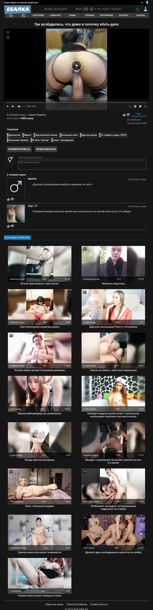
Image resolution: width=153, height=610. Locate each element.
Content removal (98, 604)
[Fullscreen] (145, 106)
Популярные (106, 15)
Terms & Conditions (76, 604)
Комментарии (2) (19, 149)
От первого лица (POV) (114, 135)
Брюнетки (14, 135)
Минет (27, 135)
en (142, 2)
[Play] (76, 65)
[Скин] (140, 106)
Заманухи (55, 15)
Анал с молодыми (63, 140)
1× (130, 106)
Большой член (69, 135)
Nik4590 (32, 179)
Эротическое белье (46, 135)
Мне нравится (124, 114)
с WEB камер (26, 118)
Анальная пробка (18, 140)
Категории (38, 15)
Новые (72, 15)
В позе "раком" (40, 140)
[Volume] (21, 106)
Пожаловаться (46, 149)
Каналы (141, 15)
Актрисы (123, 15)
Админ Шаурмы (37, 114)
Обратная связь (55, 604)
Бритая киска (89, 135)
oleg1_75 (32, 206)
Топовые (89, 15)
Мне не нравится (128, 114)
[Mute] (12, 106)
